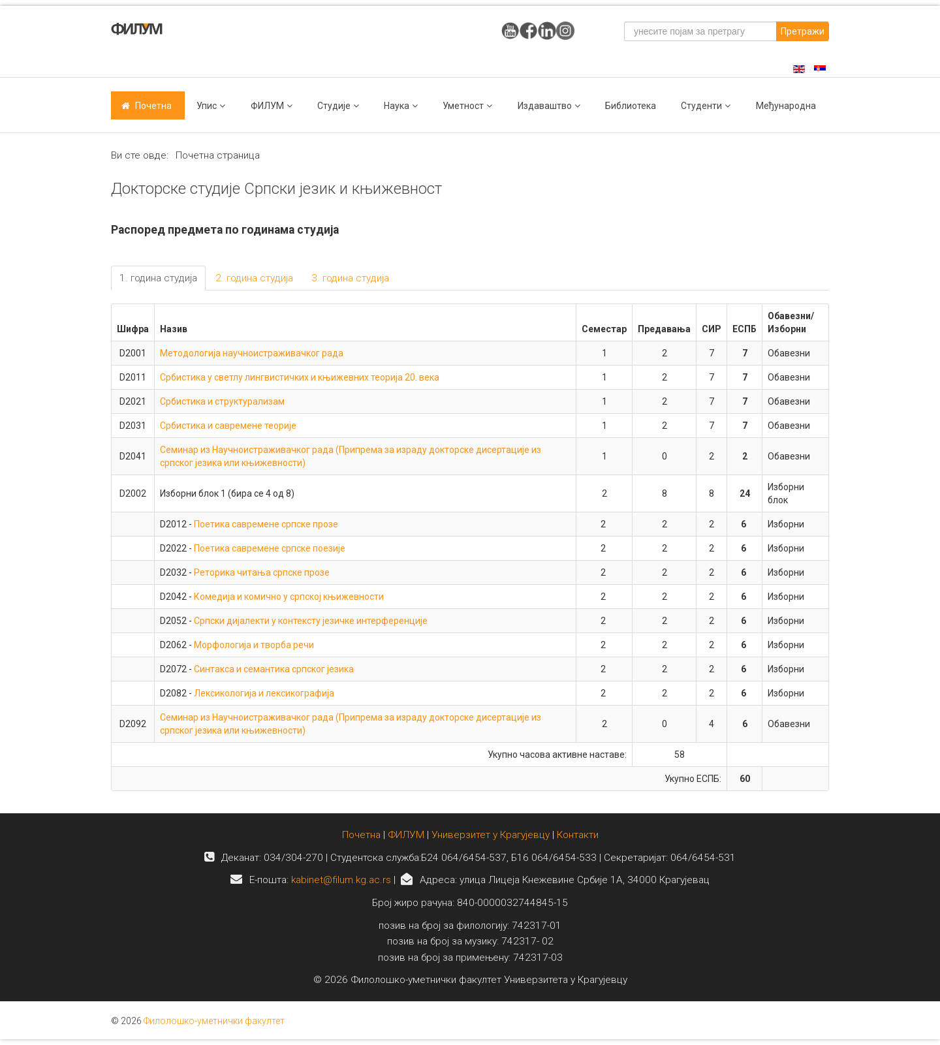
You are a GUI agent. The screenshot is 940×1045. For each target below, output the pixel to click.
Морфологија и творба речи (254, 645)
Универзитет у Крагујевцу (490, 835)
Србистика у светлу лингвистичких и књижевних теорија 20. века (299, 377)
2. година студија (254, 278)
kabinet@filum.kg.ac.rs (341, 880)
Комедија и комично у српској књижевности (289, 596)
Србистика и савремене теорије (228, 425)
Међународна (786, 106)
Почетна (153, 106)
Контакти (578, 835)
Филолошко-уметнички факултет (214, 1021)
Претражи (802, 31)
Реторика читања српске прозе (262, 572)
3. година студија (350, 278)
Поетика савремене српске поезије (269, 548)
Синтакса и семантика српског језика (274, 669)
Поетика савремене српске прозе (266, 524)
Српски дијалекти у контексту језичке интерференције (311, 621)
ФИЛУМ (406, 835)
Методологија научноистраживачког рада (251, 353)
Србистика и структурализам (222, 401)
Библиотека (630, 106)
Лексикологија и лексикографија (264, 693)
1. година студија (158, 278)
